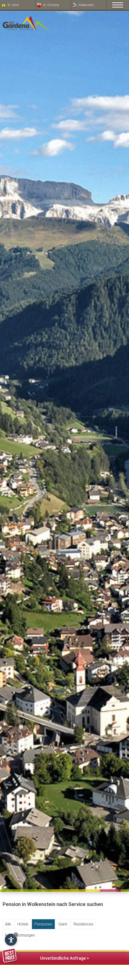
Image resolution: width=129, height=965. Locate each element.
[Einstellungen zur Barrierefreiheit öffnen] (11, 940)
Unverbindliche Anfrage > (45, 957)
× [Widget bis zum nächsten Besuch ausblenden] (16, 934)
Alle (8, 924)
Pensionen (43, 924)
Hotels (22, 924)
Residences (83, 924)
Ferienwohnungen (20, 935)
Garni (62, 924)
